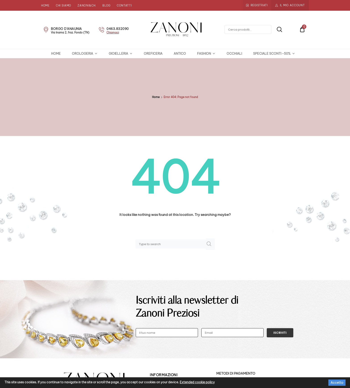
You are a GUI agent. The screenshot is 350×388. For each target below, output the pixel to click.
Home (45, 5)
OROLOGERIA (85, 54)
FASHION (206, 54)
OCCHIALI (234, 54)
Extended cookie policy (197, 382)
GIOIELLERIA (121, 54)
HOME (56, 54)
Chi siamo (63, 5)
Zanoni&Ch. (86, 5)
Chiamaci (112, 32)
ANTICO (180, 54)
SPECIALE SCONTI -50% (274, 54)
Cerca (277, 29)
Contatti (124, 5)
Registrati (259, 5)
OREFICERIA (153, 54)
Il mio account (292, 5)
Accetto (337, 383)
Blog (106, 5)
